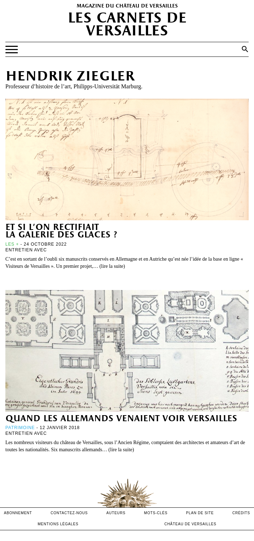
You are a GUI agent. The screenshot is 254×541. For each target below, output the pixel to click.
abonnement (18, 513)
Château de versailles (190, 524)
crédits (241, 513)
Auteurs (115, 513)
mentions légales (58, 524)
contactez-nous (69, 513)
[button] (245, 49)
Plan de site (200, 513)
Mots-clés (156, 513)
